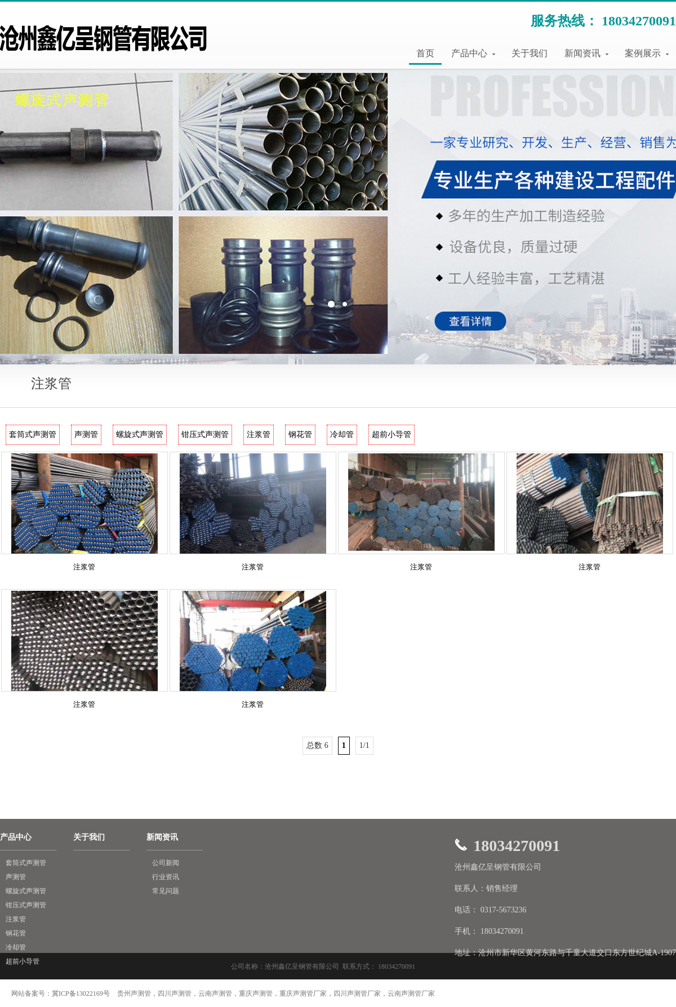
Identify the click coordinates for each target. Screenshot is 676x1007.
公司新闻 (165, 863)
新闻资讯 (586, 53)
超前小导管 (391, 434)
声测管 (86, 434)
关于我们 (530, 53)
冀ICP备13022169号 (81, 993)
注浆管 (258, 434)
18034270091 (639, 21)
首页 (425, 53)
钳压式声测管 (205, 434)
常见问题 (165, 891)
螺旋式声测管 (139, 434)
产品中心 (473, 53)
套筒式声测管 (32, 434)
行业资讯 (165, 877)
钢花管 (300, 434)
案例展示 (647, 53)
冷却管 (342, 434)
